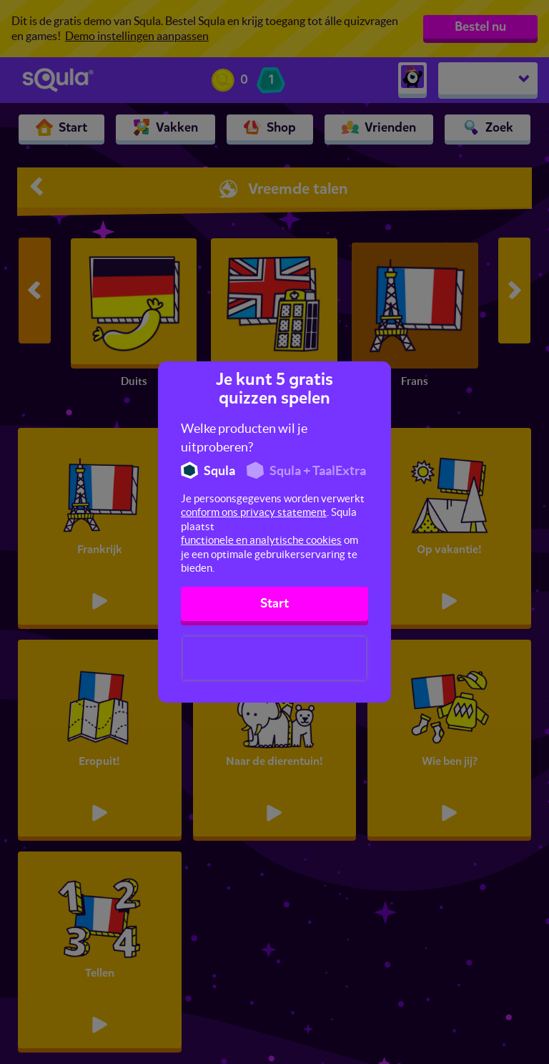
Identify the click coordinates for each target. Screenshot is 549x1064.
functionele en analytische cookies (261, 540)
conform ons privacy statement (254, 512)
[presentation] (274, 658)
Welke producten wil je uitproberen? (244, 437)
